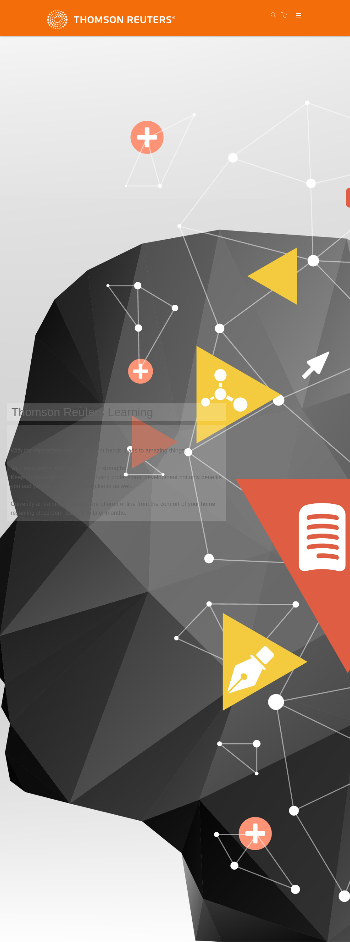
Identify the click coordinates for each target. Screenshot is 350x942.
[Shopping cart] (286, 15)
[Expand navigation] (297, 16)
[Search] (275, 15)
